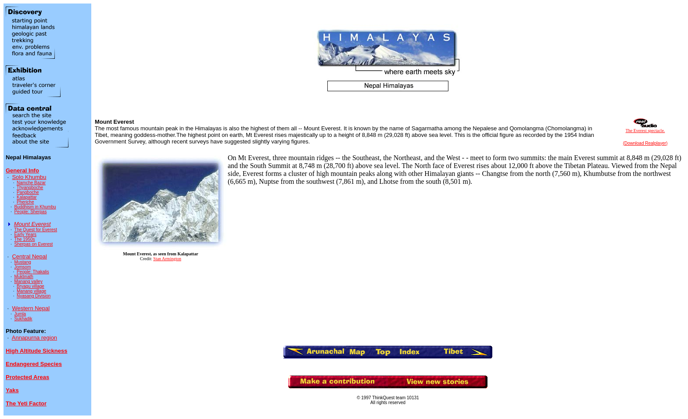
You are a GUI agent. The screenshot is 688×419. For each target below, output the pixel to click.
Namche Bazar (31, 182)
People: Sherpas (30, 211)
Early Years (25, 234)
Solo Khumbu (29, 177)
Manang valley (28, 281)
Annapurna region (34, 337)
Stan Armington (167, 258)
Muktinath (23, 276)
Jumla (20, 314)
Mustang (22, 262)
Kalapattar (27, 197)
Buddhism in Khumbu (35, 206)
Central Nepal (29, 256)
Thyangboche (30, 187)
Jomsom (22, 267)
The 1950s (24, 239)
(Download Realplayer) (645, 143)
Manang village (31, 291)
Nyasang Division (33, 296)
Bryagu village (30, 286)
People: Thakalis (33, 271)
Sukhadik (23, 318)
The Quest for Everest (35, 229)
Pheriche (25, 202)
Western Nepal (31, 308)
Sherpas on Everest (33, 244)
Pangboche (28, 192)
